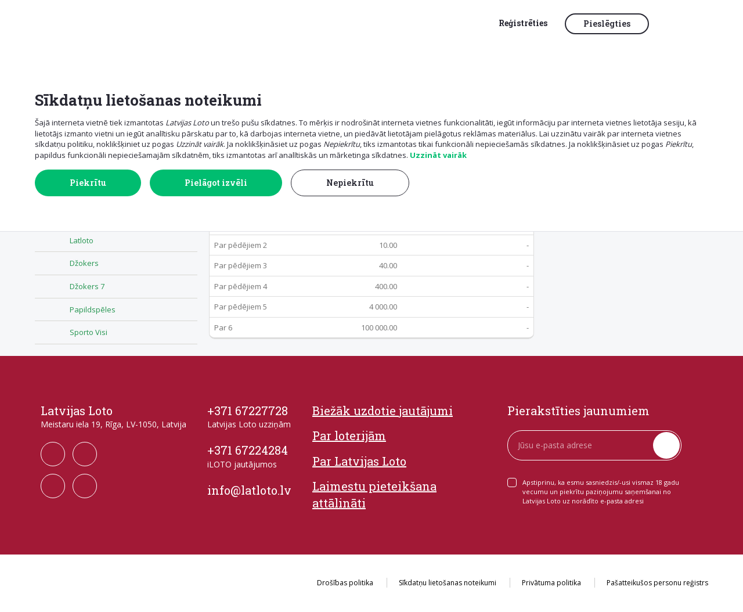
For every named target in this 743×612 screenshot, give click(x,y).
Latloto (81, 240)
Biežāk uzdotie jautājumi (382, 410)
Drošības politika (345, 583)
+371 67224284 (247, 450)
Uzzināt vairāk (438, 155)
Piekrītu (88, 182)
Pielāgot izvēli (216, 182)
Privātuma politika (551, 583)
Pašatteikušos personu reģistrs (657, 583)
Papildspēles (93, 309)
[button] (682, 24)
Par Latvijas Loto (359, 461)
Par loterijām (349, 435)
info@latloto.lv (249, 490)
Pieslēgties (606, 23)
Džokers (84, 263)
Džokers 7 (87, 286)
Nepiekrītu (350, 182)
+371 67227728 (247, 410)
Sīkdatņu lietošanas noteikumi (447, 583)
